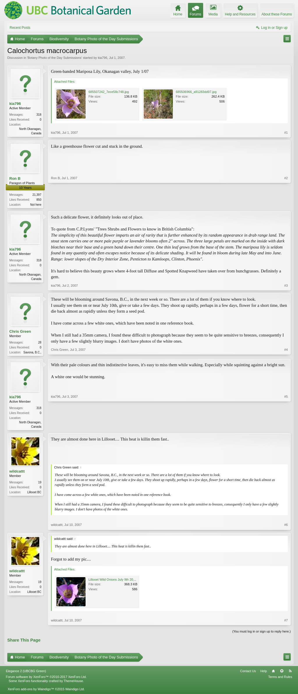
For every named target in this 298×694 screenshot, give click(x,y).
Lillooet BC (34, 494)
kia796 (102, 57)
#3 (286, 286)
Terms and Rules (280, 678)
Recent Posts (20, 28)
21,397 (36, 195)
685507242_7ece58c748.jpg (108, 92)
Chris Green (20, 332)
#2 (286, 204)
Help (263, 673)
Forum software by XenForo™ (46, 678)
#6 (286, 527)
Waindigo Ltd (74, 691)
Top (282, 673)
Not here (35, 205)
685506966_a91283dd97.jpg (196, 92)
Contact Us (248, 673)
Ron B (14, 178)
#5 (286, 427)
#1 (286, 132)
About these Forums (277, 14)
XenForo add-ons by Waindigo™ (31, 691)
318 (38, 114)
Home (273, 673)
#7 (286, 622)
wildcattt (17, 473)
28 (39, 343)
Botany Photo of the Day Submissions (54, 57)
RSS (290, 673)
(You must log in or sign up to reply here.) (261, 633)
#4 (286, 352)
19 (39, 484)
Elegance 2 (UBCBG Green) (26, 673)
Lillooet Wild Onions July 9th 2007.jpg (115, 581)
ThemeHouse (73, 682)
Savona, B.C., (32, 353)
